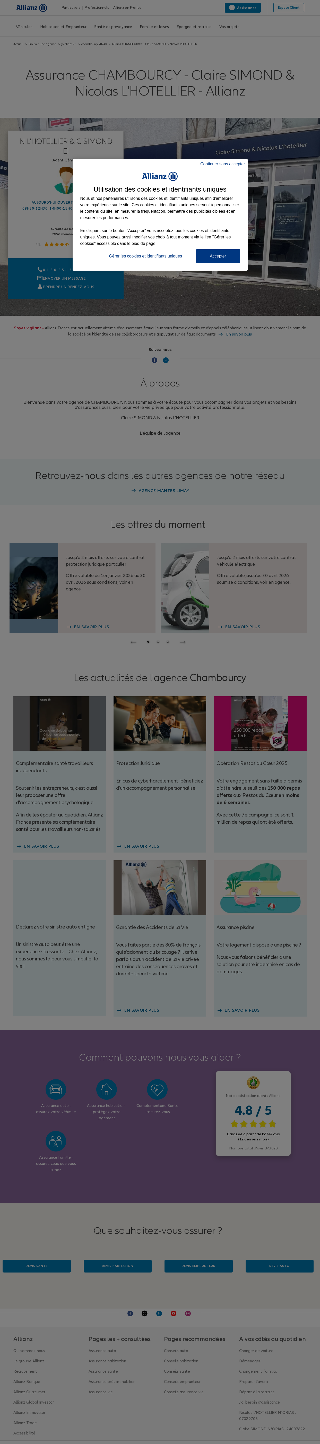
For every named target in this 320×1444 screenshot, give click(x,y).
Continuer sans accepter (222, 164)
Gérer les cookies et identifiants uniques (145, 256)
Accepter (218, 256)
